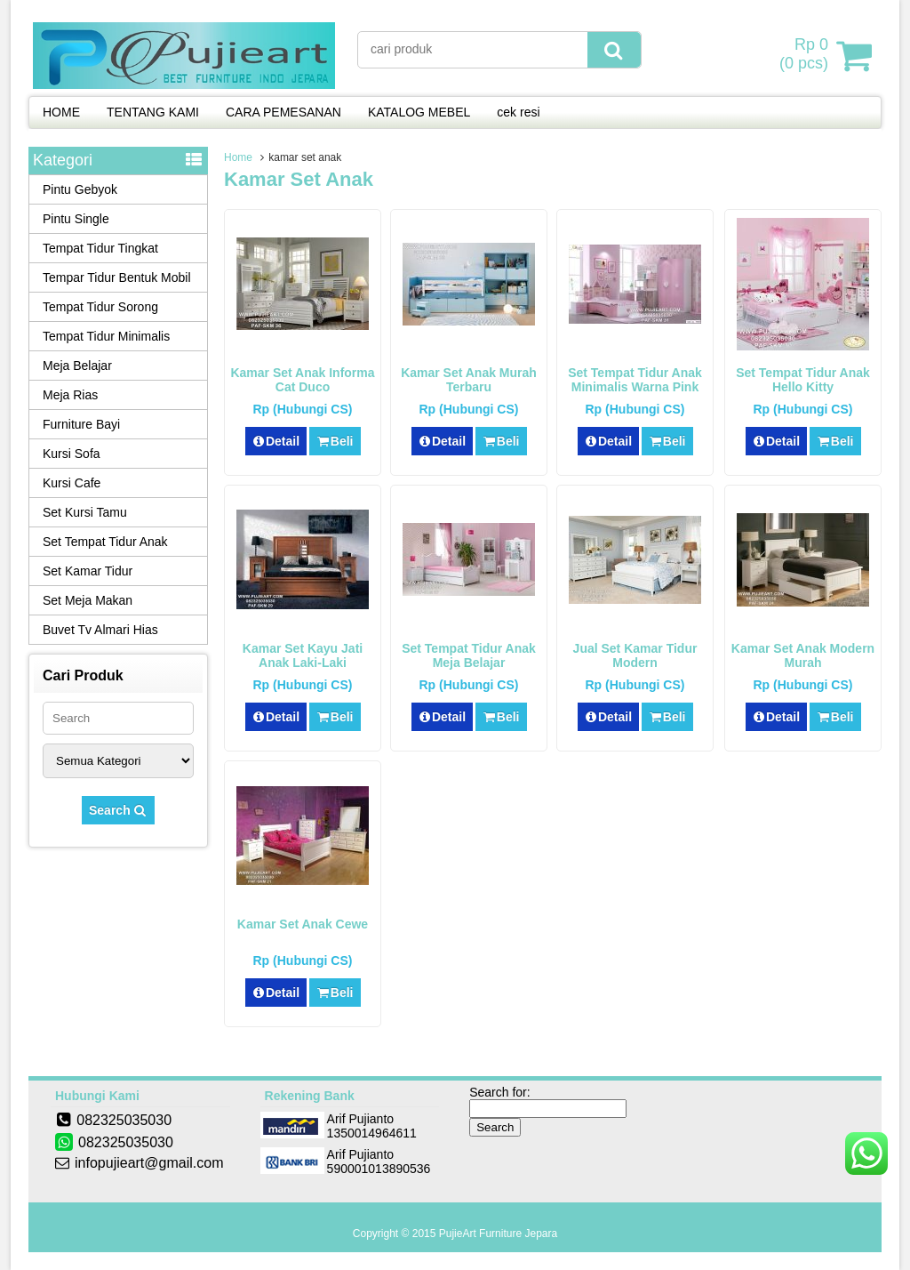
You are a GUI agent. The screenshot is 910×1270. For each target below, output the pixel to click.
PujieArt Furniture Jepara (498, 1233)
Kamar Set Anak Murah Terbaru (469, 380)
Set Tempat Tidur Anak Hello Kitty (803, 380)
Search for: (499, 1092)
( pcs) (806, 55)
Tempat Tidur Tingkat (100, 248)
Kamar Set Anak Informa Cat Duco (302, 380)
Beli (334, 441)
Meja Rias (70, 395)
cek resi (518, 112)
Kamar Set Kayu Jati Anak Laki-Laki (303, 655)
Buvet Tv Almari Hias (100, 630)
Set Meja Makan (87, 600)
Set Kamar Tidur (87, 571)
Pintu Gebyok (80, 189)
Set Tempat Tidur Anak (105, 542)
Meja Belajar (77, 365)
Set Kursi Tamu (85, 512)
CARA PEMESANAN (283, 112)
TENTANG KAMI (153, 112)
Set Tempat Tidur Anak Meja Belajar (469, 655)
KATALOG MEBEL (419, 112)
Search (118, 810)
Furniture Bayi (81, 424)
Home (238, 157)
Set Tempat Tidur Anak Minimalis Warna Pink (635, 380)
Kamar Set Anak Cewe (302, 924)
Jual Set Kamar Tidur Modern (635, 655)
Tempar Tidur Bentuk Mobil (117, 277)
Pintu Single (76, 219)
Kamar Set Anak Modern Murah (802, 655)
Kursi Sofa (71, 453)
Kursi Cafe (71, 483)
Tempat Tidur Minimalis (106, 336)
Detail (276, 441)
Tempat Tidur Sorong (100, 307)
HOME (61, 112)
